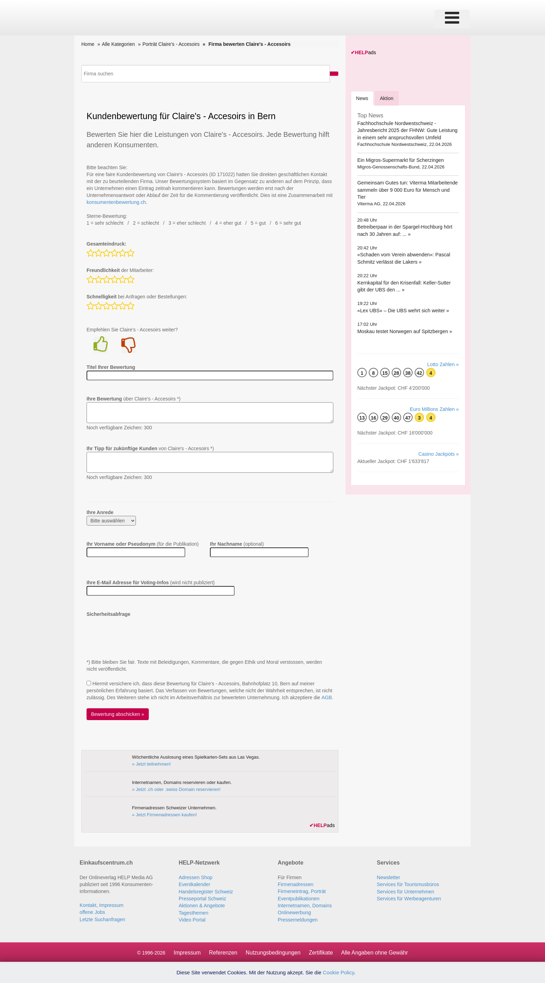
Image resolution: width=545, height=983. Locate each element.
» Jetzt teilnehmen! (151, 763)
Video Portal (192, 919)
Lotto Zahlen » (443, 357)
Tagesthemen (193, 912)
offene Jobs (92, 912)
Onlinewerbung (294, 912)
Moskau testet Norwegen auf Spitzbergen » (404, 324)
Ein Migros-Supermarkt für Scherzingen (399, 160)
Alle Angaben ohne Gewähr (375, 952)
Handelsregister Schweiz (205, 891)
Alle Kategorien (118, 44)
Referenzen (222, 952)
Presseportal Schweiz (202, 898)
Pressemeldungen (297, 919)
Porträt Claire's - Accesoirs (171, 44)
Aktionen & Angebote (201, 905)
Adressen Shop (195, 877)
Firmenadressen (295, 884)
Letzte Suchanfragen (102, 919)
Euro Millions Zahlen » (434, 401)
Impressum (186, 952)
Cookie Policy (338, 972)
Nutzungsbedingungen (273, 952)
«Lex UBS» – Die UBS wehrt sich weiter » (402, 303)
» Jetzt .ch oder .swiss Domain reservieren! (175, 789)
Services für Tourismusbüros (407, 884)
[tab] (362, 98)
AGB (326, 697)
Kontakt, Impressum (101, 905)
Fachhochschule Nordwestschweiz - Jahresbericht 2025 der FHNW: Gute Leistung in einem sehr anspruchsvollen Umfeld (406, 130)
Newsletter (388, 877)
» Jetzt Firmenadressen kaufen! (163, 814)
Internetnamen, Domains (304, 905)
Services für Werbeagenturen (408, 898)
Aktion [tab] (387, 98)
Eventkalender (194, 884)
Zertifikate (321, 952)
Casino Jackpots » (439, 446)
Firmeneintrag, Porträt (301, 891)
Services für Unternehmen (405, 891)
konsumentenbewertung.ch (116, 202)
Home (87, 44)
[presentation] (139, 631)
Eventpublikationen (298, 898)
